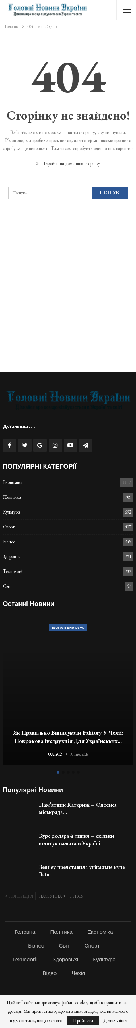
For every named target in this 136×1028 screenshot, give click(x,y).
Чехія (78, 973)
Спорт (9, 527)
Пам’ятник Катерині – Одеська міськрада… (77, 808)
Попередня (19, 896)
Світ (7, 586)
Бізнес (9, 542)
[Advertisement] (68, 296)
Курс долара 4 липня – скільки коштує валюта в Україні (76, 839)
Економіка (12, 482)
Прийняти (83, 1020)
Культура (11, 512)
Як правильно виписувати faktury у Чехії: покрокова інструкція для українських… (68, 736)
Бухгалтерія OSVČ (68, 628)
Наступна (52, 896)
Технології (12, 571)
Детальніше (115, 1020)
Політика (12, 497)
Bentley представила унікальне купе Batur (82, 870)
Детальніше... (19, 426)
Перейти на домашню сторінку (68, 163)
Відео (50, 973)
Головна (25, 932)
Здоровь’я (12, 556)
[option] (68, 691)
